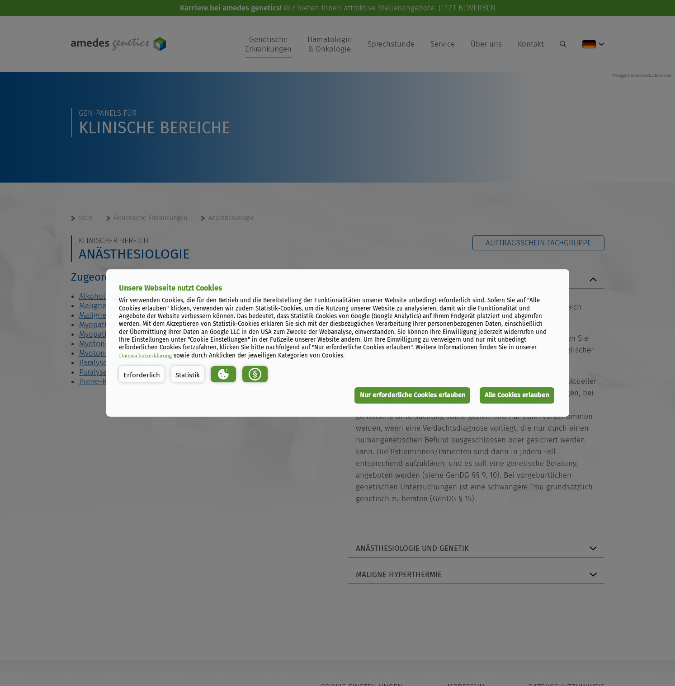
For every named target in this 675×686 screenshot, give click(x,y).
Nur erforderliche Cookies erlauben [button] (412, 395)
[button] (142, 374)
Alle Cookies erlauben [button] (517, 395)
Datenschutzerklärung (145, 355)
